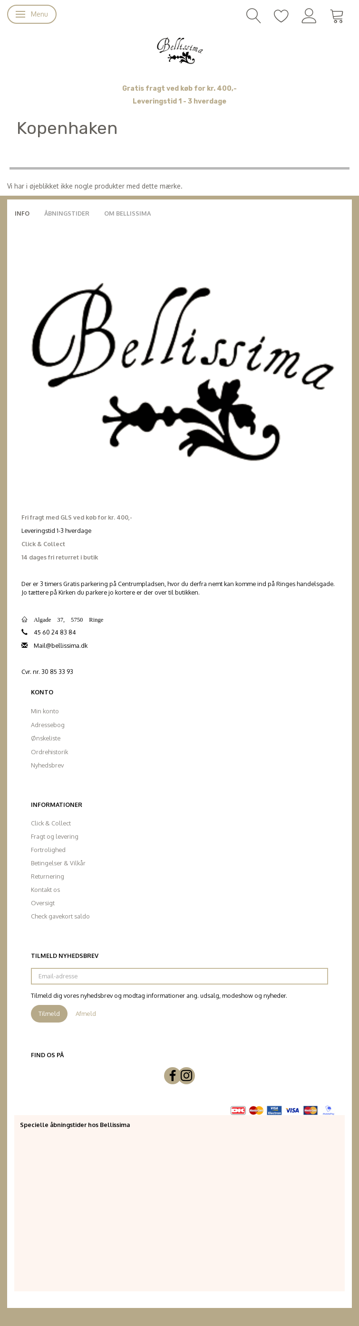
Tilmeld (49, 1013)
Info (22, 213)
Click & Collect (51, 823)
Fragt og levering (54, 836)
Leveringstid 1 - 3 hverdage (179, 101)
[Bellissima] (179, 50)
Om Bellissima (127, 213)
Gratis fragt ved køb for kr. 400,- (179, 89)
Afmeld (86, 1013)
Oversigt (43, 903)
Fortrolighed (48, 849)
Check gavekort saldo (60, 916)
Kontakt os (45, 889)
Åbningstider (66, 213)
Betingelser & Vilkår (58, 863)
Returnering (47, 876)
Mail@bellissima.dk (60, 645)
